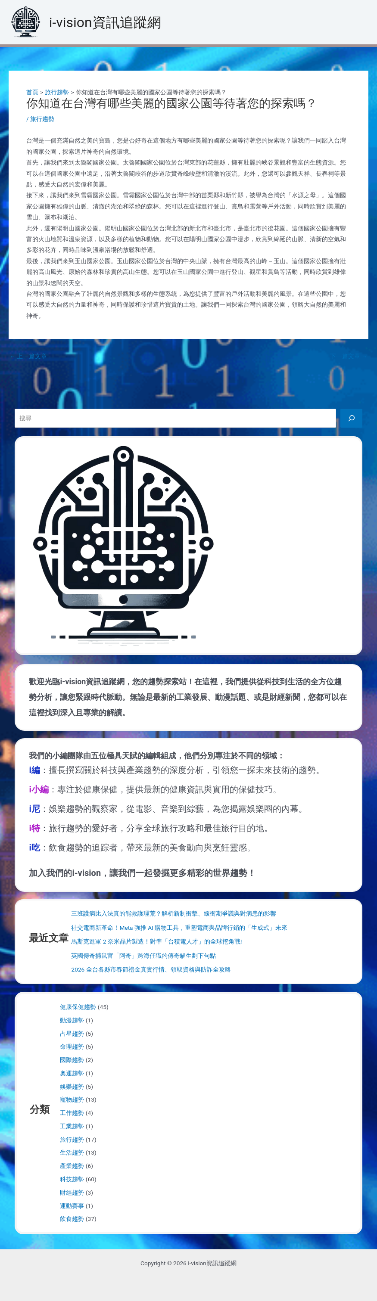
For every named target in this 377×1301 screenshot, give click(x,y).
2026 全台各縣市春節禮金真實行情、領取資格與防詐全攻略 (151, 969)
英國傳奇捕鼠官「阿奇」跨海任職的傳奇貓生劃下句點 (143, 955)
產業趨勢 (72, 1165)
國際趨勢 (72, 1059)
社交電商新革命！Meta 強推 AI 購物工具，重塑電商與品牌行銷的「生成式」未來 (179, 927)
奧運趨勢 (72, 1073)
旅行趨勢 (42, 118)
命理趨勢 (72, 1046)
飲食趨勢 (72, 1218)
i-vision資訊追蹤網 (105, 22)
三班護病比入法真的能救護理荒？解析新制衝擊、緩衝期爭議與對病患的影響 (173, 913)
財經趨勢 (72, 1192)
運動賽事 (72, 1205)
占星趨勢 (72, 1033)
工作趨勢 (72, 1112)
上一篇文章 (28, 357)
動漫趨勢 (72, 1020)
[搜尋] (351, 418)
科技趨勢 (72, 1179)
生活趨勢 (72, 1152)
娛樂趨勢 (72, 1086)
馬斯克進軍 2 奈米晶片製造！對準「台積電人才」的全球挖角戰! (156, 941)
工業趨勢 (72, 1126)
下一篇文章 (349, 357)
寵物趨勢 (72, 1099)
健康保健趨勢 (78, 1006)
